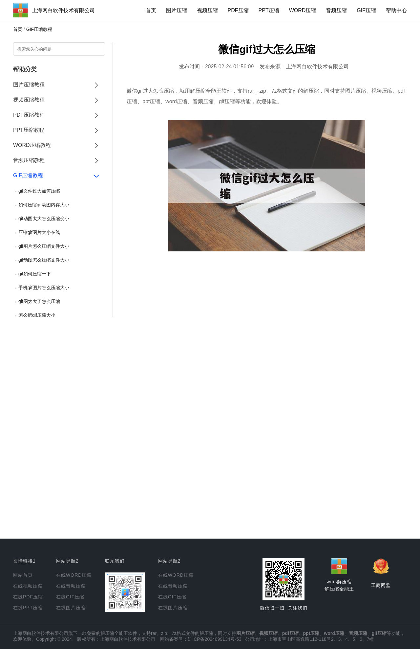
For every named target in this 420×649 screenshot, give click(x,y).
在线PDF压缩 (28, 596)
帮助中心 (396, 10)
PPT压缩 (269, 10)
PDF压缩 (238, 10)
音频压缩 (336, 10)
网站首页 (23, 575)
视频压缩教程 (29, 100)
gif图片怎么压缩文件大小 (43, 246)
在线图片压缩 (71, 607)
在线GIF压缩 (70, 596)
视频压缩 (207, 10)
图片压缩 (176, 10)
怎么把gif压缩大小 (36, 315)
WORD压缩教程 (32, 145)
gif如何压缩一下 (34, 273)
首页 (151, 10)
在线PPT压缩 (28, 607)
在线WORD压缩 (74, 575)
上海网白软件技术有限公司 (63, 10)
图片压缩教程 (29, 84)
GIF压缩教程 (39, 29)
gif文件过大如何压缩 (39, 191)
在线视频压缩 (28, 586)
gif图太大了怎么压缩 (39, 301)
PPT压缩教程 (28, 130)
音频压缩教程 (29, 160)
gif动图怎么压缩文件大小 (43, 260)
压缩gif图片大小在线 (39, 232)
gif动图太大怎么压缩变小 (43, 218)
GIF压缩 (366, 10)
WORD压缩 (302, 10)
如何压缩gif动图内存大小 (43, 204)
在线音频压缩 (71, 586)
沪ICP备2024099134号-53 (214, 639)
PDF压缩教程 (29, 115)
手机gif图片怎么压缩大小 (43, 287)
